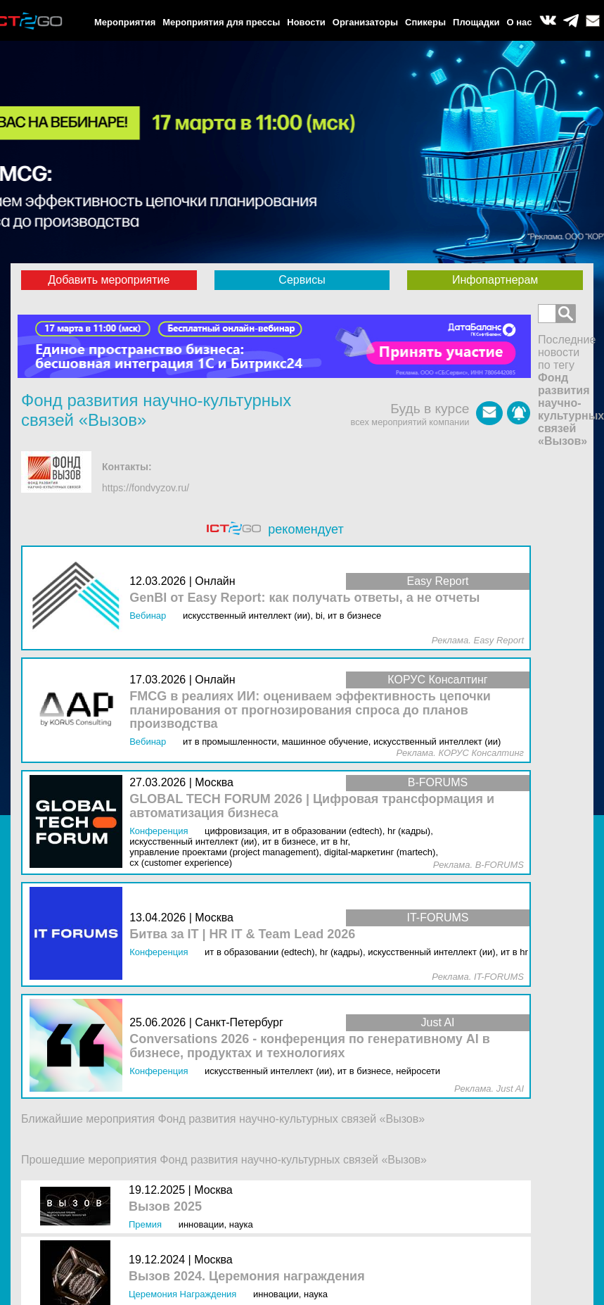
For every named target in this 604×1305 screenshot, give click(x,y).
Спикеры (425, 22)
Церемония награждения (182, 1294)
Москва (213, 1190)
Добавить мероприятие (108, 280)
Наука (241, 1224)
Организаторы (365, 22)
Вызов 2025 (165, 1206)
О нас (519, 22)
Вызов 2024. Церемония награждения (247, 1276)
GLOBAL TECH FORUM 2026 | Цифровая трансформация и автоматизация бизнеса (311, 806)
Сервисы (301, 280)
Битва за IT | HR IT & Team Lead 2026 (242, 934)
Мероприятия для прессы (221, 22)
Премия (145, 1224)
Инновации (201, 1224)
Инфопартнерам (495, 280)
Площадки (476, 22)
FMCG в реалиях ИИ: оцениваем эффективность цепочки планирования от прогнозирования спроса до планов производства (310, 710)
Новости (306, 22)
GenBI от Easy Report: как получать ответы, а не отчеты (304, 598)
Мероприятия (124, 22)
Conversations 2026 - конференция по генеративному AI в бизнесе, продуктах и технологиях (309, 1046)
